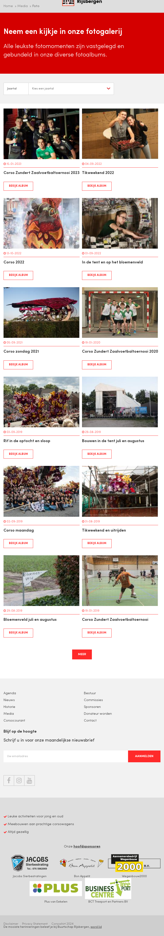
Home (8, 6)
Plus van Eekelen (56, 890)
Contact (90, 720)
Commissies (93, 700)
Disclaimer (11, 923)
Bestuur (90, 693)
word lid (96, 926)
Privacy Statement (35, 923)
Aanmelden (144, 756)
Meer (82, 654)
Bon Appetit (82, 865)
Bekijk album (18, 186)
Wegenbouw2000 (134, 865)
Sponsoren (92, 707)
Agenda (10, 693)
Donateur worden (98, 714)
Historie (9, 707)
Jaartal (12, 88)
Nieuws (9, 700)
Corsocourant (14, 720)
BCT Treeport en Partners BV (108, 890)
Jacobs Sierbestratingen (30, 865)
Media (9, 714)
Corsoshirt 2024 (62, 923)
